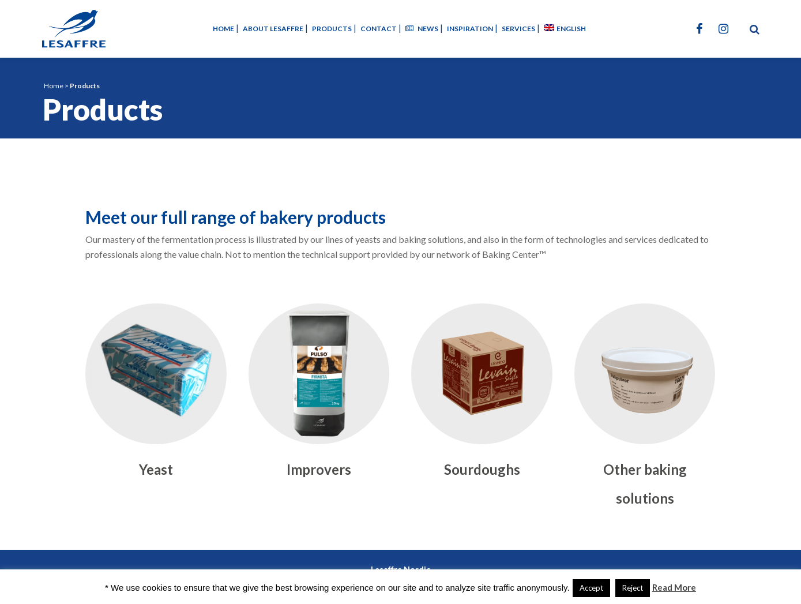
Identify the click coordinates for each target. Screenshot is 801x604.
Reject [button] (632, 587)
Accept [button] (591, 587)
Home (53, 85)
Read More (674, 587)
